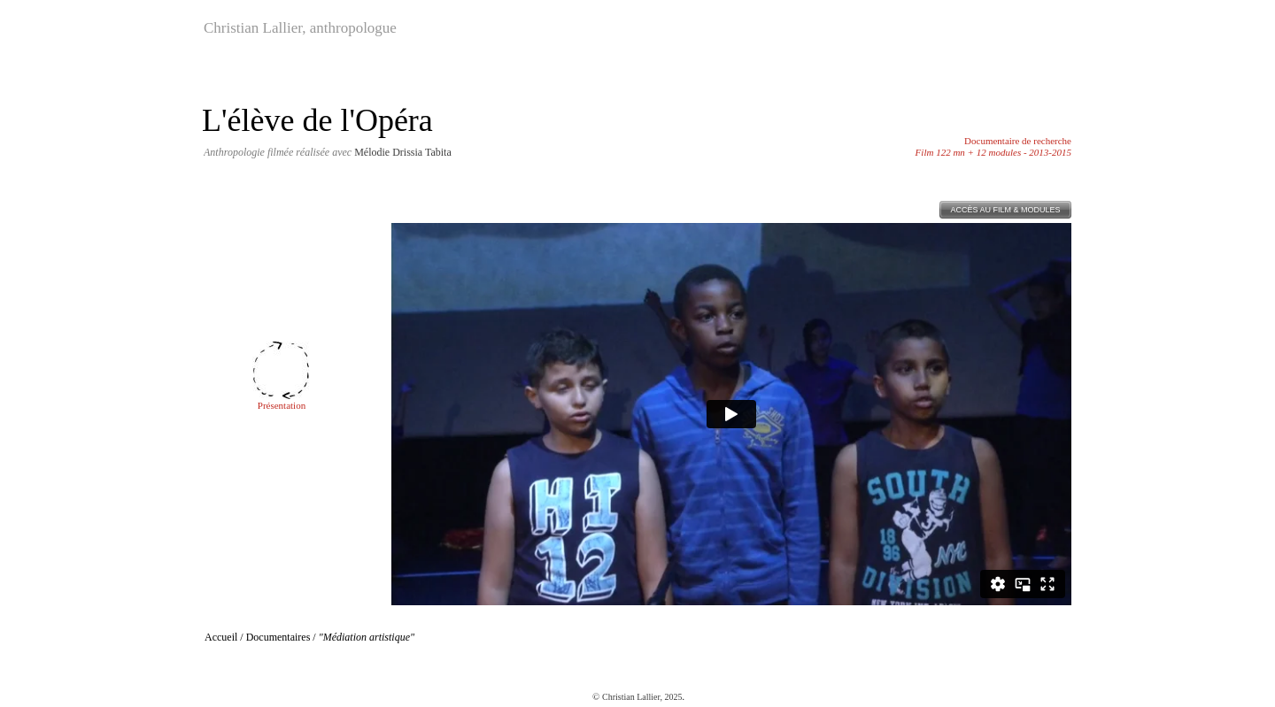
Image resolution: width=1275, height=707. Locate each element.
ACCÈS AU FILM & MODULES (1005, 209)
